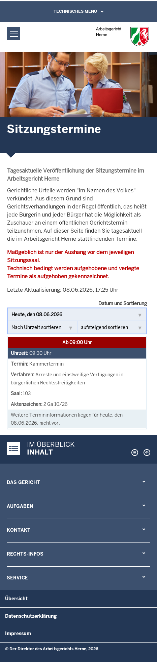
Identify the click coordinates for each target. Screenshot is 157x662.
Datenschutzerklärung (31, 616)
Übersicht (16, 599)
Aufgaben (20, 506)
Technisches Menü (75, 11)
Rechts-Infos (25, 554)
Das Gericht (23, 482)
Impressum (18, 633)
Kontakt (18, 530)
